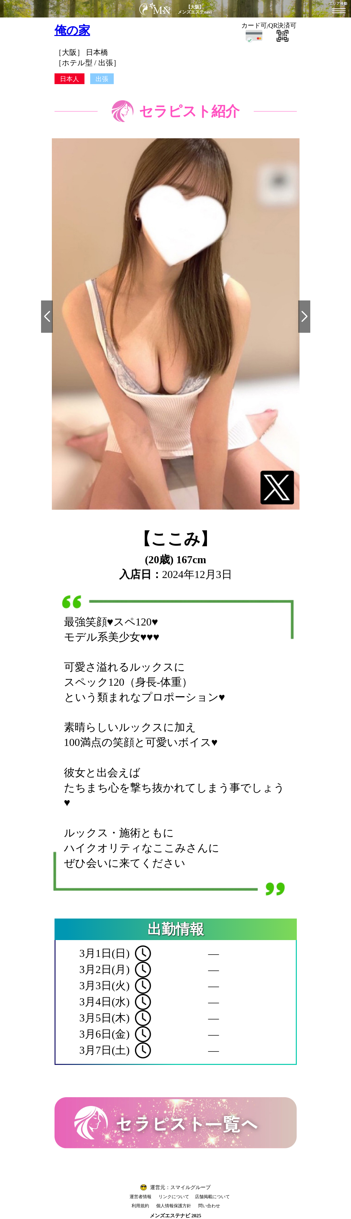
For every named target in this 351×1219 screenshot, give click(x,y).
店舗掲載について (212, 1196)
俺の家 (72, 30)
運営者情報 (140, 1196)
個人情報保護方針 (173, 1206)
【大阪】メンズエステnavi (195, 9)
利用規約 (140, 1206)
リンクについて (174, 1196)
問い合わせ (209, 1206)
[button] (47, 316)
